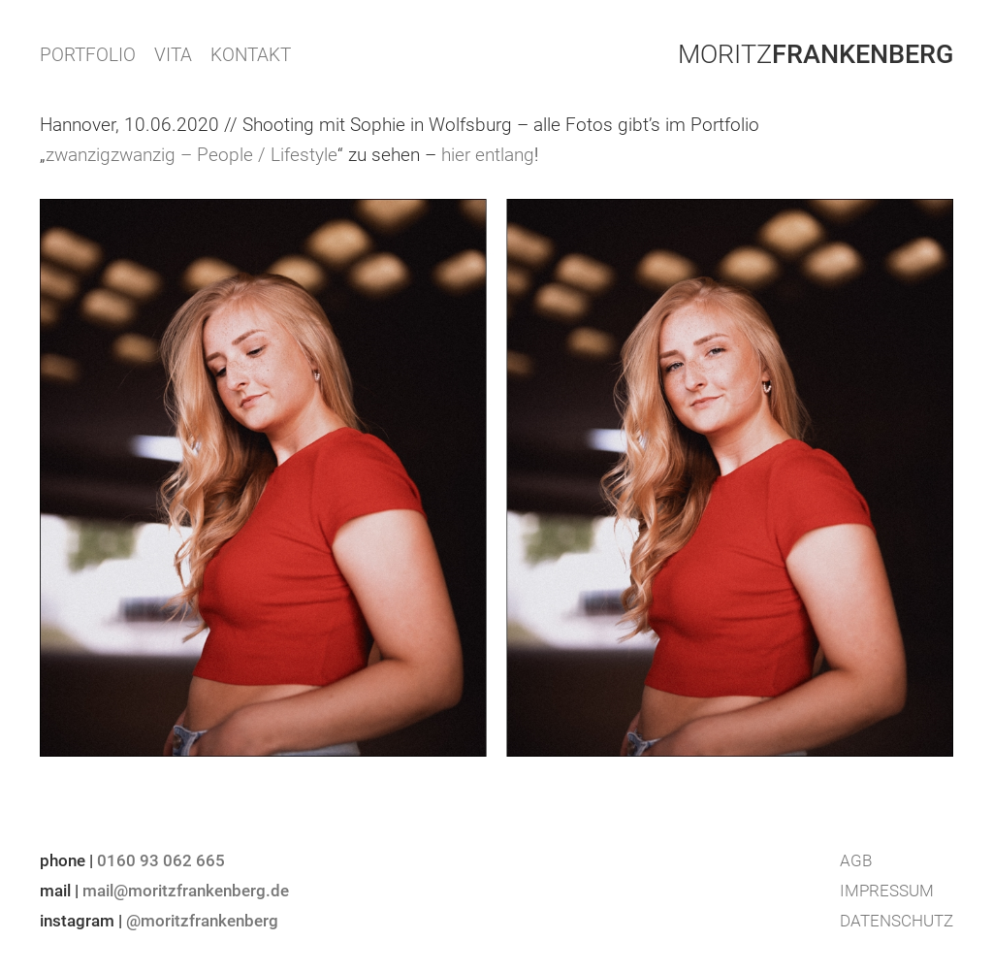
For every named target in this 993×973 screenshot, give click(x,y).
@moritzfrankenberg (202, 920)
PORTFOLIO (88, 55)
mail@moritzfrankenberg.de (185, 890)
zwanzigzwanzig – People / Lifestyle (191, 155)
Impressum (887, 890)
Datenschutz (896, 920)
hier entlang (487, 155)
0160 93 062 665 (161, 860)
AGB (856, 860)
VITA (173, 55)
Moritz (815, 54)
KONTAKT (250, 55)
